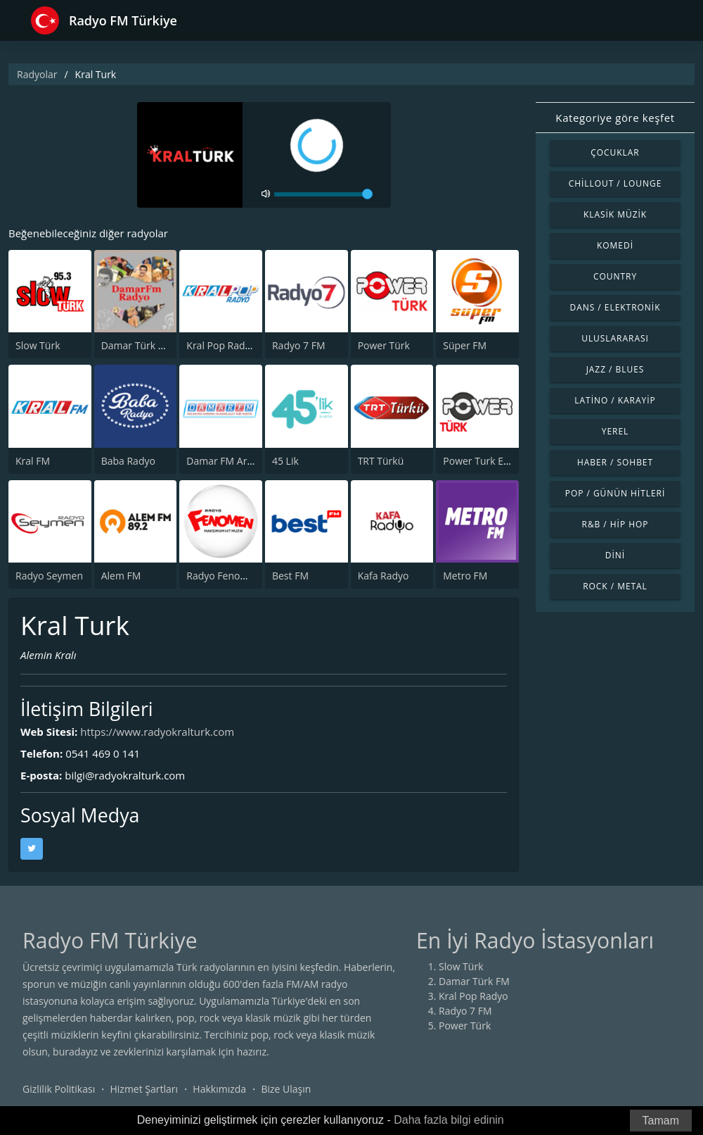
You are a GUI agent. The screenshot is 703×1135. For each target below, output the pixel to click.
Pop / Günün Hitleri (615, 493)
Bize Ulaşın (286, 1089)
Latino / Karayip (614, 400)
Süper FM (464, 345)
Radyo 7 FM (298, 345)
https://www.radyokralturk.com (157, 732)
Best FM (290, 575)
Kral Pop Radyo (221, 345)
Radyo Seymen (49, 575)
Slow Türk (37, 345)
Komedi (615, 245)
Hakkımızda (219, 1089)
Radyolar (37, 74)
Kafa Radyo (383, 575)
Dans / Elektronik (615, 307)
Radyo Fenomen (223, 575)
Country (615, 276)
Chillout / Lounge (615, 183)
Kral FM (32, 461)
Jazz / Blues (615, 369)
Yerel (615, 431)
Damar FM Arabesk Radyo (245, 461)
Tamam (661, 1121)
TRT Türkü (381, 461)
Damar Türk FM (136, 345)
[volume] (323, 194)
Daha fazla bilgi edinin (449, 1120)
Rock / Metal (615, 586)
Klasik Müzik (615, 214)
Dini (615, 555)
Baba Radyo (128, 461)
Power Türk (384, 345)
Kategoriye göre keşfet (614, 118)
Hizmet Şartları (144, 1089)
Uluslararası (615, 338)
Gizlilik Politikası (58, 1089)
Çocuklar (615, 152)
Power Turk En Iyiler (488, 461)
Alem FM (121, 575)
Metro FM (465, 575)
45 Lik (285, 461)
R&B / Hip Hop (615, 524)
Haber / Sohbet (615, 462)
